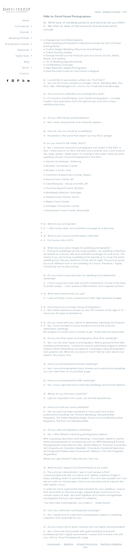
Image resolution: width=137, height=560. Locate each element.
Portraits (24, 32)
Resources (23, 49)
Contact (24, 73)
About (25, 67)
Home (25, 20)
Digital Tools (22, 55)
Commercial (22, 26)
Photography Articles (17, 43)
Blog (26, 61)
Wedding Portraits (19, 38)
